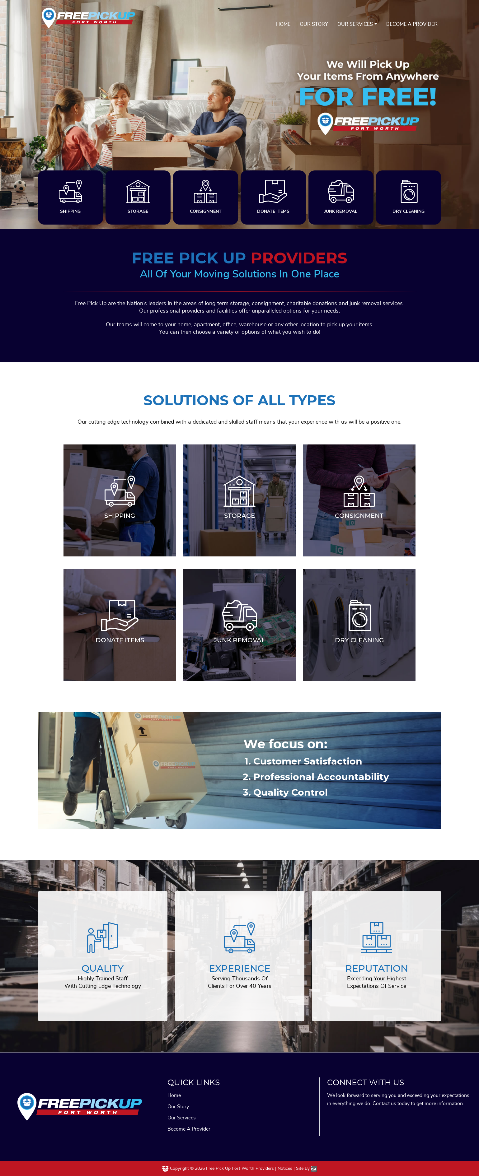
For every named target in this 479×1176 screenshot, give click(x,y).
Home (283, 24)
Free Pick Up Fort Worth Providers (240, 1168)
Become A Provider (412, 24)
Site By (306, 1168)
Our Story (314, 24)
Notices (285, 1168)
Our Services (355, 24)
